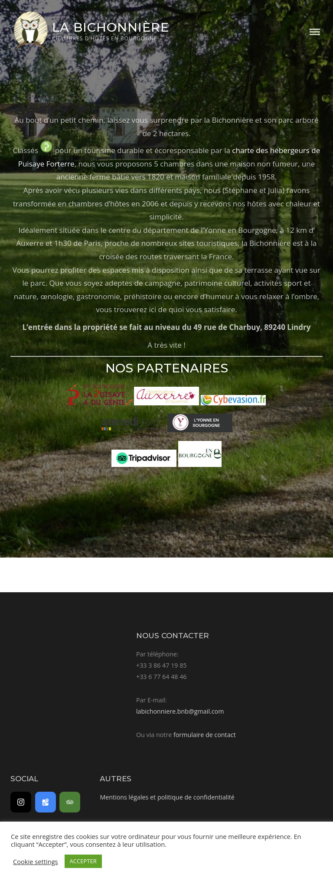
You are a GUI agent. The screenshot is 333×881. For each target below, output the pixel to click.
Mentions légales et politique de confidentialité (167, 797)
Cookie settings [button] (35, 861)
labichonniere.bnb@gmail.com (180, 711)
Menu (315, 32)
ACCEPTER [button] (83, 861)
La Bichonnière (110, 27)
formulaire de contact (204, 735)
